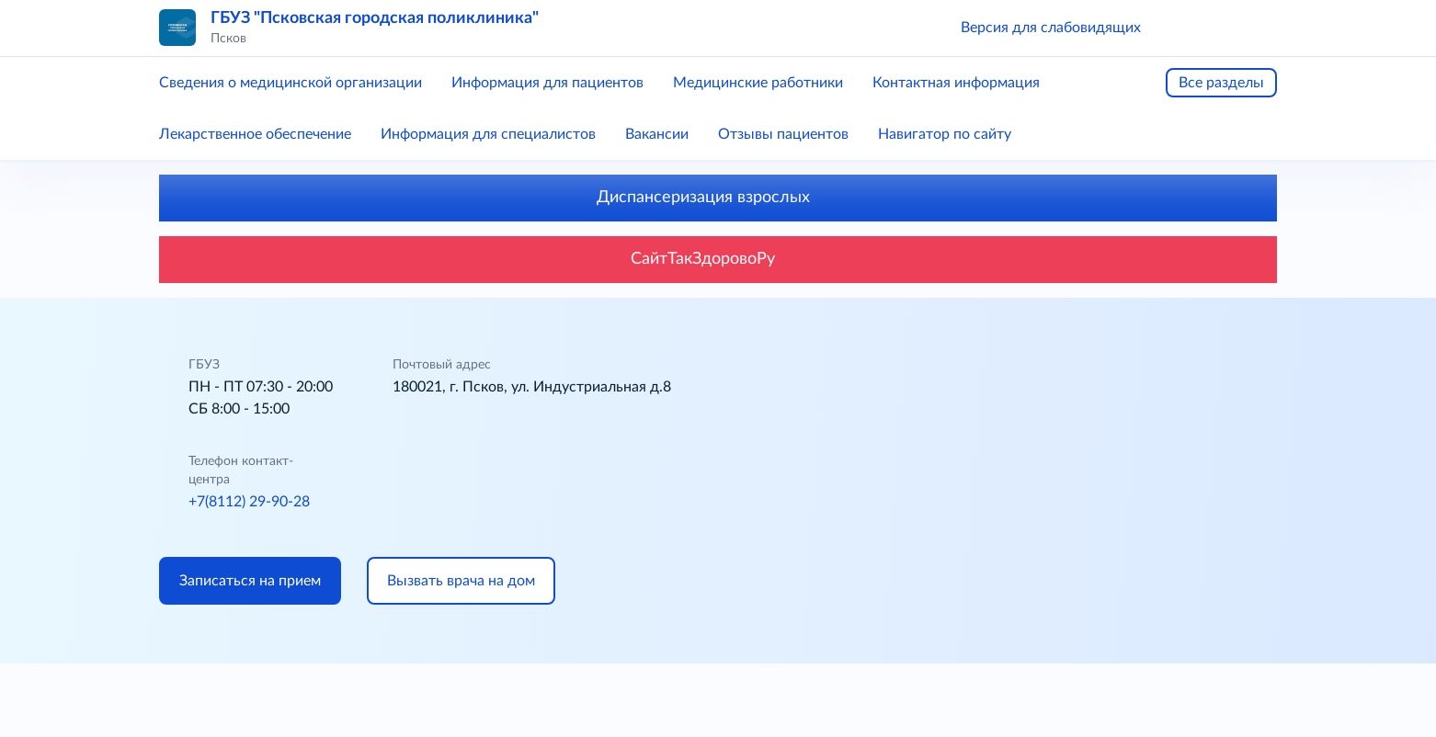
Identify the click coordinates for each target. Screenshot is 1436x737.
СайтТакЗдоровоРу (718, 259)
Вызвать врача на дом (461, 580)
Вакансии (657, 134)
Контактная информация (956, 82)
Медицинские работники (758, 82)
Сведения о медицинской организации (290, 82)
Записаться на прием (250, 580)
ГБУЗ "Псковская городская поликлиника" (375, 18)
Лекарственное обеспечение (255, 134)
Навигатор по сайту (944, 134)
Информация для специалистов (488, 134)
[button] (1181, 27)
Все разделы (1221, 82)
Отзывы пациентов (783, 134)
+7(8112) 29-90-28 (249, 501)
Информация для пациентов (547, 82)
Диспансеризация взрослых (718, 197)
